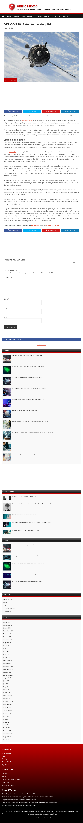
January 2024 (7, 663)
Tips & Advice (56, 16)
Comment (8, 278)
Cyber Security (27, 16)
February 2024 (7, 661)
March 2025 (6, 622)
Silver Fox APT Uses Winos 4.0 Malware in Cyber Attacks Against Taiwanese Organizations (29, 803)
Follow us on (13, 340)
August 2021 (7, 737)
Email (6, 308)
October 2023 (7, 672)
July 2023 (6, 681)
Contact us (5, 774)
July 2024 (6, 646)
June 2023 (6, 684)
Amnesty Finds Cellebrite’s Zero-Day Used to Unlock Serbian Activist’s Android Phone (27, 797)
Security (17, 16)
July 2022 (6, 716)
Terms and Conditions (8, 785)
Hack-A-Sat (13, 152)
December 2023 (8, 666)
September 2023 (8, 675)
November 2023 (8, 669)
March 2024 (6, 658)
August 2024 (7, 643)
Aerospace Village (27, 121)
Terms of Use (45, 815)
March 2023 (6, 693)
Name (6, 299)
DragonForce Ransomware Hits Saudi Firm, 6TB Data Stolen (20, 800)
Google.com (35, 225)
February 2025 (7, 625)
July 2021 (6, 740)
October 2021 (7, 731)
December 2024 (8, 631)
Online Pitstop (30, 5)
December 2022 (8, 702)
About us (5, 777)
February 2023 (7, 696)
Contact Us (67, 16)
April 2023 (6, 690)
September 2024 (8, 640)
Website (6, 317)
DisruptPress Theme (48, 818)
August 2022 (7, 713)
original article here (54, 225)
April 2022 (6, 725)
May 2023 (6, 687)
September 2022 (8, 710)
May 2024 (6, 652)
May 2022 (6, 722)
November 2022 (8, 705)
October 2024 (7, 637)
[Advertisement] (41, 96)
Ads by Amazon (75, 263)
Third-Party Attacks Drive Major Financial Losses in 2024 (19, 794)
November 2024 (8, 634)
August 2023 (7, 678)
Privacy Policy (6, 782)
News (9, 16)
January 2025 (7, 628)
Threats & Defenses (42, 16)
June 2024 (6, 649)
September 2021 (8, 734)
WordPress (38, 818)
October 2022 (7, 707)
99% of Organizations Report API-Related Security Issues (19, 806)
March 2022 (6, 728)
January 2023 (7, 699)
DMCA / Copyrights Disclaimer (11, 780)
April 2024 (6, 655)
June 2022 (6, 719)
